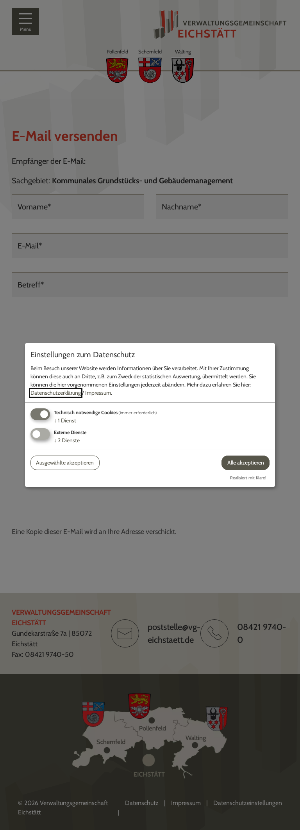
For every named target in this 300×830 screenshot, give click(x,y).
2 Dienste (67, 440)
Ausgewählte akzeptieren (65, 462)
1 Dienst (65, 420)
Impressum (98, 392)
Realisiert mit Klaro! (248, 478)
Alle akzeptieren (245, 462)
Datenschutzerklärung (55, 392)
